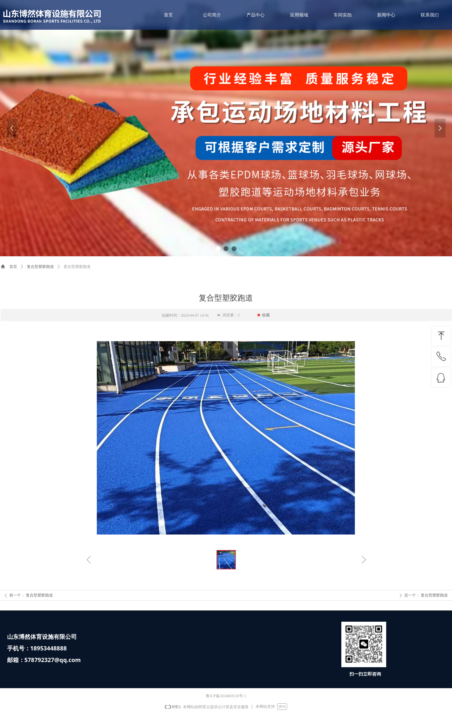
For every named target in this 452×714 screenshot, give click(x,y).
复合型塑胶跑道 (40, 266)
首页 (13, 266)
